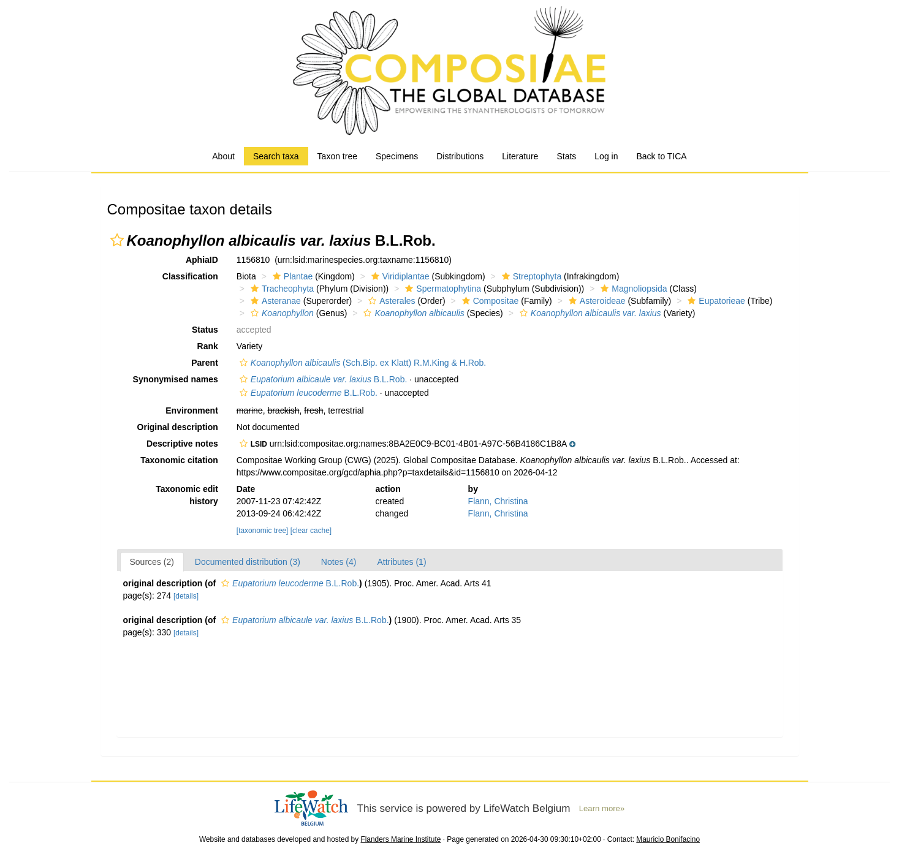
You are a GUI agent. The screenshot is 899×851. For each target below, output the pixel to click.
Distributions (460, 156)
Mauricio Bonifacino (668, 839)
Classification (190, 276)
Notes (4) (339, 562)
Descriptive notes (182, 443)
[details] (186, 596)
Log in (606, 156)
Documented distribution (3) (247, 562)
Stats (566, 156)
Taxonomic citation (179, 460)
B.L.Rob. (322, 379)
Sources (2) (152, 562)
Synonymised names (175, 379)
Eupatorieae (715, 301)
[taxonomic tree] (263, 530)
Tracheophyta (281, 288)
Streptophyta (530, 276)
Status (205, 330)
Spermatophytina (441, 288)
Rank (207, 346)
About (223, 156)
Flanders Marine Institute (400, 839)
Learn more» (602, 808)
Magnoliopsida (632, 288)
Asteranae (274, 301)
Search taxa (276, 156)
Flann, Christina (498, 501)
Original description (177, 427)
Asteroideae (596, 301)
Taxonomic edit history (187, 495)
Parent (204, 363)
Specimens (397, 156)
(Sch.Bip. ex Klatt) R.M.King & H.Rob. (361, 363)
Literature (520, 156)
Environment (191, 410)
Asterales (390, 301)
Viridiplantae (399, 276)
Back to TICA (661, 156)
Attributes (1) (401, 562)
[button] (117, 240)
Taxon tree (337, 156)
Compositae (489, 301)
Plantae (291, 276)
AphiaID (202, 260)
